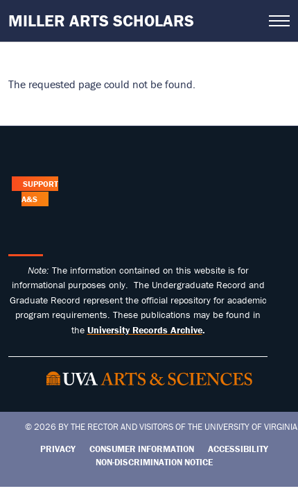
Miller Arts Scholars (101, 20)
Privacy (58, 449)
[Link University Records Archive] (144, 330)
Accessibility (238, 449)
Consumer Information (141, 449)
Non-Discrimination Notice (154, 462)
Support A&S (39, 191)
